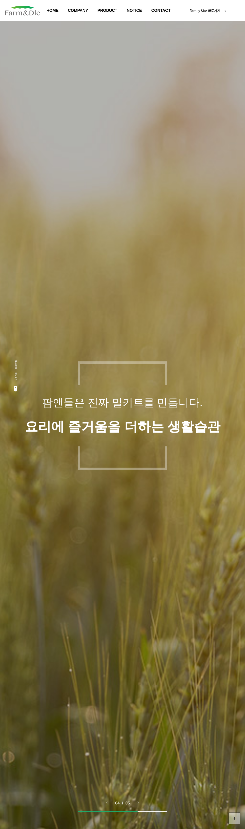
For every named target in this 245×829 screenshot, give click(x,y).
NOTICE (134, 10)
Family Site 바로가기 (208, 10)
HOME (52, 10)
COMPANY (78, 10)
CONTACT (161, 10)
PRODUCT (107, 10)
